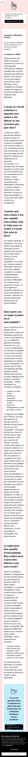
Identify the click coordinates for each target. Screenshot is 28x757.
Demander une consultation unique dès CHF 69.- (13, 727)
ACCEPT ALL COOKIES (14, 755)
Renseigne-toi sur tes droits (14, 21)
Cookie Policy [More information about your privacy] (9, 746)
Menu (2, 2)
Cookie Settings (14, 750)
